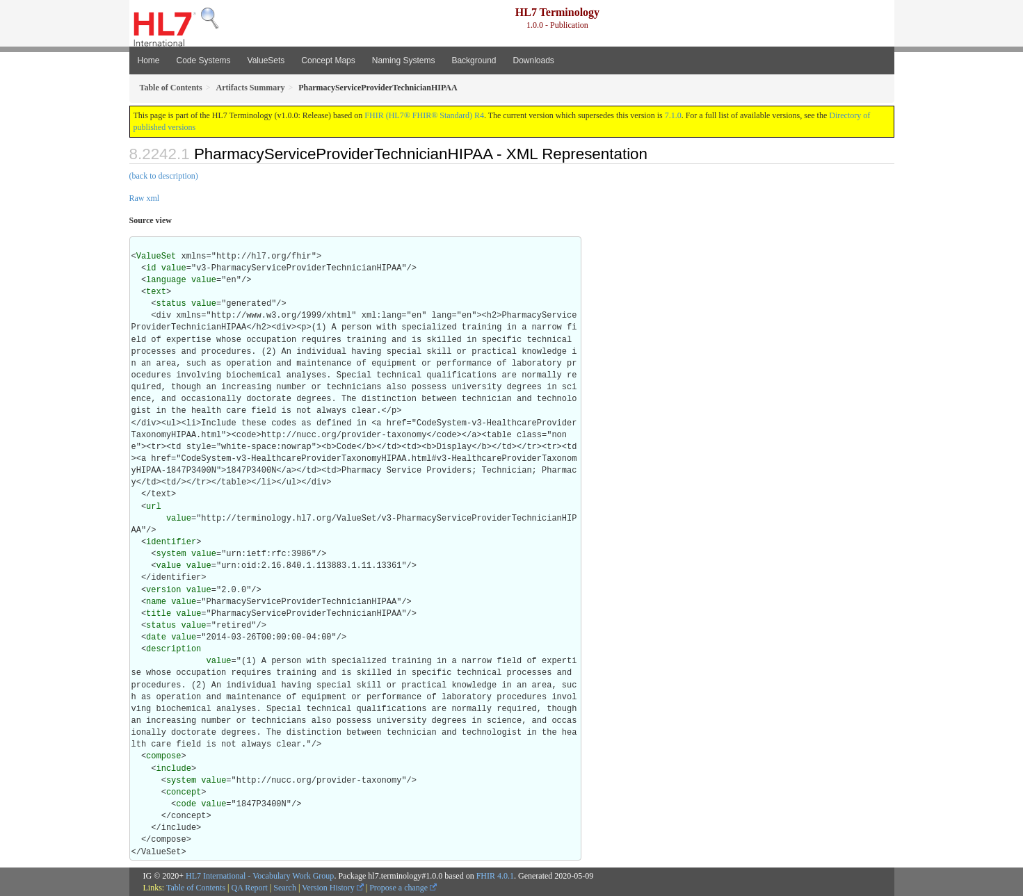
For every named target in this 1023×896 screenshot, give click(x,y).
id (151, 268)
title (158, 614)
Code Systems (204, 60)
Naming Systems (403, 60)
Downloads (533, 60)
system (171, 554)
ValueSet (156, 256)
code (186, 804)
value (173, 268)
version (163, 590)
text (156, 292)
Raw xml (144, 198)
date (156, 637)
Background (473, 60)
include (173, 769)
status (171, 304)
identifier (171, 542)
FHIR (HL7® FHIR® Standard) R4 (424, 115)
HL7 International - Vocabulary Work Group (260, 876)
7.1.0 (673, 115)
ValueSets (266, 60)
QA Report (250, 888)
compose (163, 756)
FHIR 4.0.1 (495, 876)
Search (284, 888)
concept (183, 792)
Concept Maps (328, 60)
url (153, 507)
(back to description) (163, 176)
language (166, 280)
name (156, 602)
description (173, 649)
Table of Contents (195, 888)
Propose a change (403, 888)
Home (149, 60)
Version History (333, 888)
